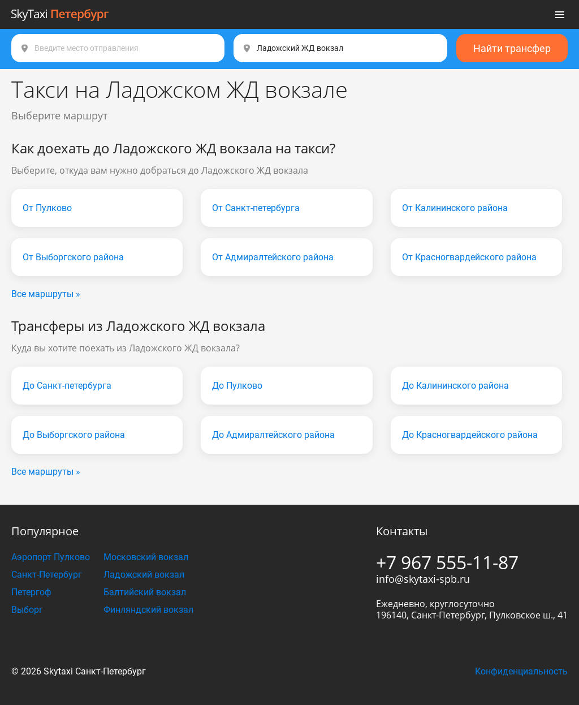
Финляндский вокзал (148, 609)
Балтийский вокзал (144, 592)
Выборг (27, 609)
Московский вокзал (145, 557)
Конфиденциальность (521, 671)
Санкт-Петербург (46, 574)
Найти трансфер (512, 48)
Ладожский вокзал (143, 574)
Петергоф (31, 592)
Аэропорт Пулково (50, 557)
